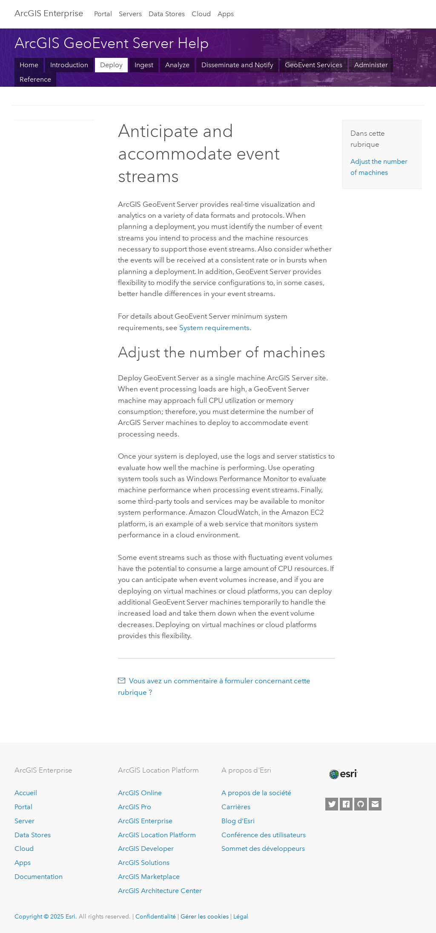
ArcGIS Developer (146, 849)
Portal (103, 14)
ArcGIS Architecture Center (160, 891)
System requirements (214, 327)
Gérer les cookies (205, 916)
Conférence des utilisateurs (263, 835)
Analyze (177, 65)
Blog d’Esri (238, 821)
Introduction (69, 65)
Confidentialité (155, 916)
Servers (130, 14)
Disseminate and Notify (237, 65)
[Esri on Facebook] (346, 804)
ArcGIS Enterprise (48, 13)
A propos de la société (256, 793)
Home (29, 65)
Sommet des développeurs (263, 849)
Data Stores (167, 14)
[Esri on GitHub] (360, 804)
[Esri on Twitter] (331, 804)
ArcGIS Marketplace (149, 877)
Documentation (38, 877)
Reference (35, 79)
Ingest (144, 65)
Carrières (235, 807)
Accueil (25, 793)
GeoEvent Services (313, 65)
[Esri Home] (343, 774)
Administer (371, 65)
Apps (226, 14)
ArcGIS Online (140, 793)
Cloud (201, 14)
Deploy (111, 65)
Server (24, 821)
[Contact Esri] (375, 804)
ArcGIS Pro (134, 807)
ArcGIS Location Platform (157, 835)
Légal (240, 916)
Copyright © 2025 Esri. (45, 916)
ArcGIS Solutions (143, 863)
